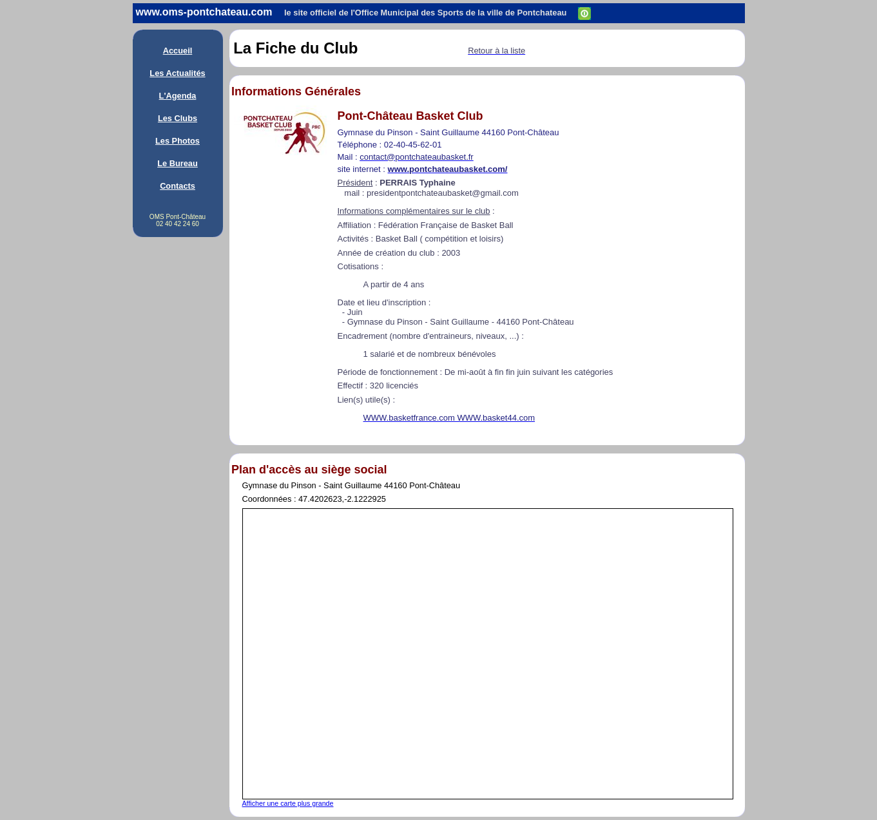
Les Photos (177, 141)
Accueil (178, 50)
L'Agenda (178, 95)
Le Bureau (177, 163)
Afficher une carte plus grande (288, 803)
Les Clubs (177, 118)
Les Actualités (177, 73)
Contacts (177, 186)
